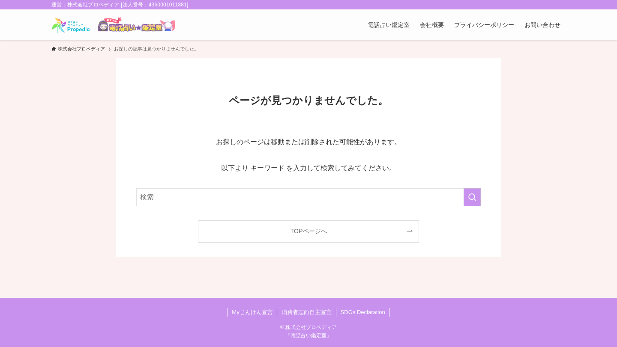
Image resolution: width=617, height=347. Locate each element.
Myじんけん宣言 (252, 312)
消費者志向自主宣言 (307, 312)
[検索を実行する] (472, 197)
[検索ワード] (308, 197)
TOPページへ (308, 231)
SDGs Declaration (363, 312)
